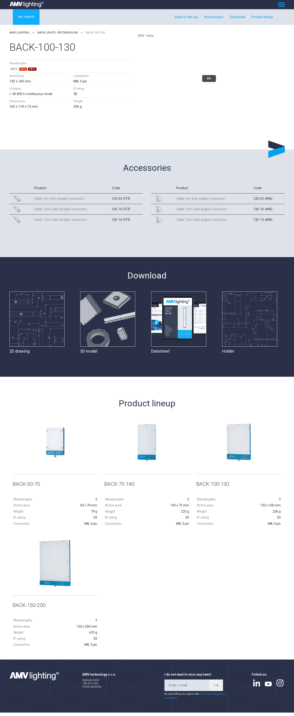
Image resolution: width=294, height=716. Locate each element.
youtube (268, 687)
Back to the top (186, 17)
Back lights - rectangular (57, 32)
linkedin (256, 686)
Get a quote (31, 17)
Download (237, 17)
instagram (280, 686)
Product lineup (262, 17)
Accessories (213, 17)
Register (216, 688)
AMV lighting (19, 32)
